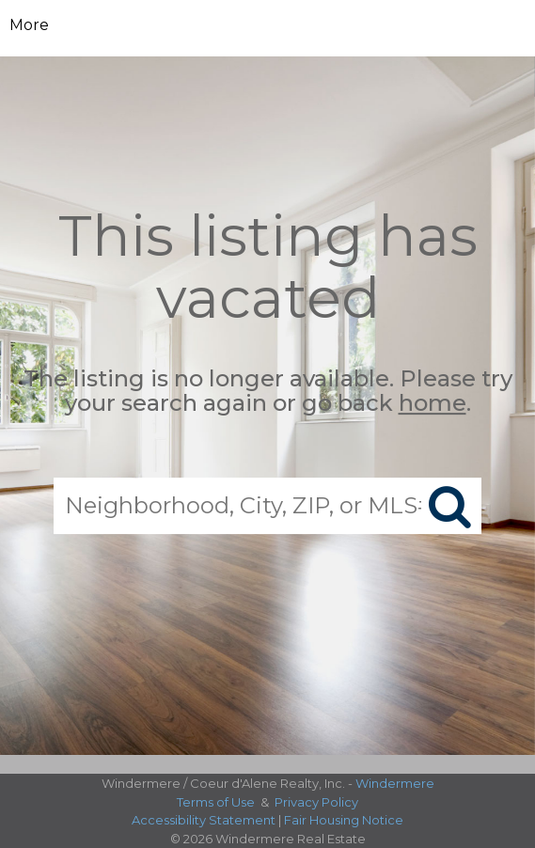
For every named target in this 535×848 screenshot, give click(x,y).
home (432, 403)
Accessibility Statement (203, 819)
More (29, 25)
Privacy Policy (316, 801)
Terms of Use (216, 801)
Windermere (394, 783)
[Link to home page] (267, 25)
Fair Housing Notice (343, 819)
